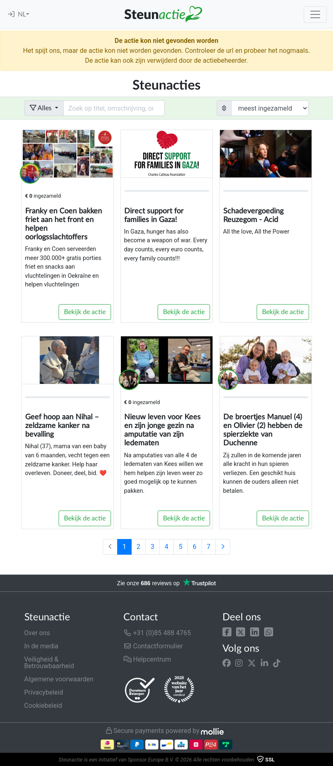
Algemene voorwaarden (59, 679)
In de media (41, 646)
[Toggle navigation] (315, 14)
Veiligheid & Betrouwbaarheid (49, 662)
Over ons (37, 633)
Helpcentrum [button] (147, 659)
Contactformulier (153, 646)
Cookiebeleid (43, 705)
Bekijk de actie (85, 312)
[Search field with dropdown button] (114, 108)
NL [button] (22, 14)
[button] (226, 631)
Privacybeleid (43, 692)
